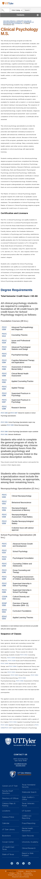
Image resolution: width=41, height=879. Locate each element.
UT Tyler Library (8, 829)
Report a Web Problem (27, 854)
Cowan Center (8, 842)
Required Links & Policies (20, 876)
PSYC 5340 (4, 663)
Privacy (12, 873)
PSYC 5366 (20, 681)
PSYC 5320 (11, 672)
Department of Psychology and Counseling (18, 23)
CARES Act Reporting (26, 817)
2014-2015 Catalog (9, 21)
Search (27, 10)
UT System (26, 811)
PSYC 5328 (11, 660)
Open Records (28, 836)
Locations (6, 811)
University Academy (30, 842)
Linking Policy (28, 875)
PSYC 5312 (23, 655)
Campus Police (8, 817)
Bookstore (6, 836)
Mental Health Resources (27, 829)
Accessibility (27, 873)
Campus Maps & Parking (8, 804)
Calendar (5, 823)
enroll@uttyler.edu (20, 763)
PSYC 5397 (13, 413)
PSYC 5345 (14, 675)
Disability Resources (15, 875)
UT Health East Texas (8, 848)
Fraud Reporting (28, 823)
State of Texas (8, 854)
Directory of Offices (10, 798)
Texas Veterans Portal (28, 804)
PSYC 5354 (4, 422)
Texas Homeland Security (28, 786)
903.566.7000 (20, 765)
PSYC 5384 (4, 431)
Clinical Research (29, 848)
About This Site (31, 871)
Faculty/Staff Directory (7, 792)
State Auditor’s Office (28, 798)
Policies (21, 871)
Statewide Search (29, 792)
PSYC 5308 (11, 657)
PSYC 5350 (10, 425)
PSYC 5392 (13, 722)
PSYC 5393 (4, 413)
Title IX (19, 873)
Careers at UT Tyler (10, 786)
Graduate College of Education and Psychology (17, 21)
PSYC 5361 (4, 434)
